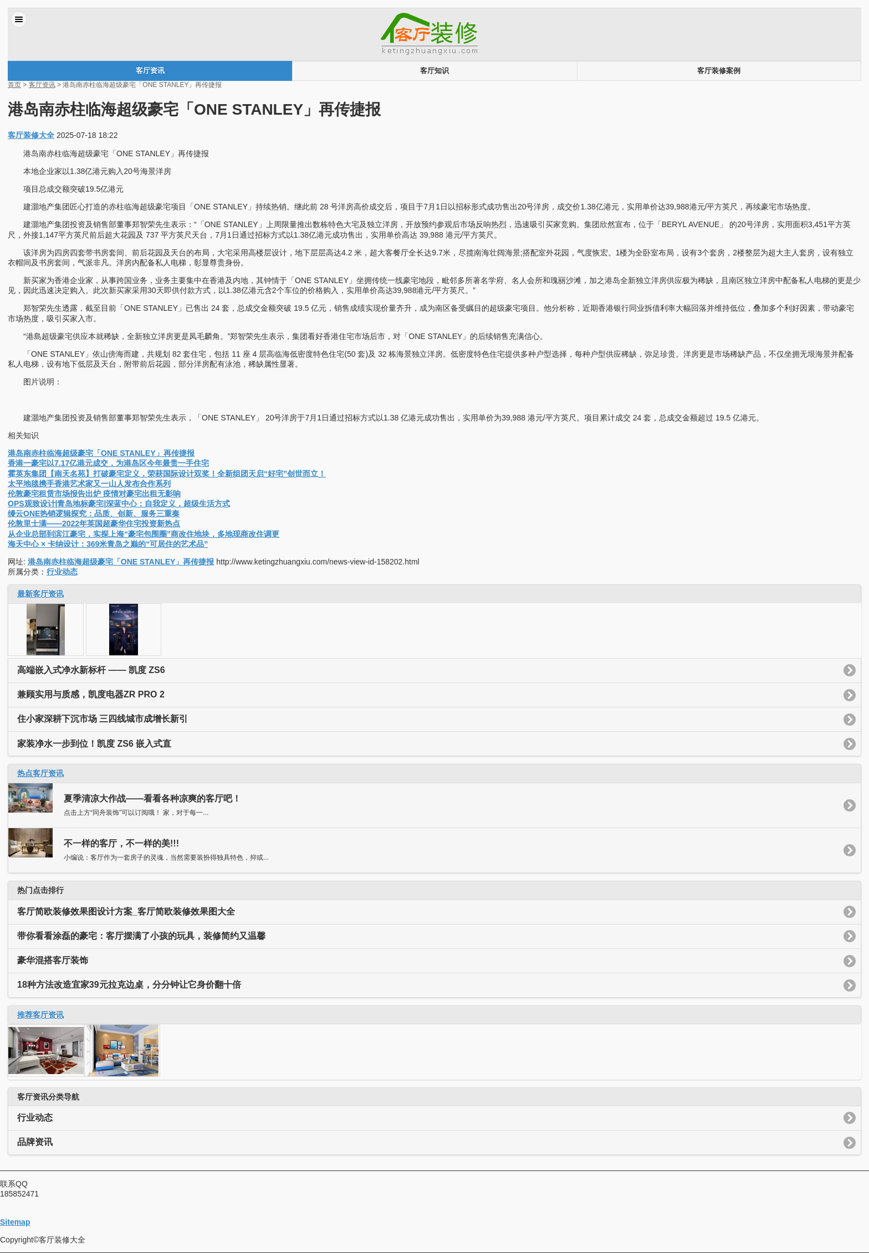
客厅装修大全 (31, 135)
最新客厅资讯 (40, 593)
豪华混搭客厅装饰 (52, 960)
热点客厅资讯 (40, 773)
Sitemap (15, 1222)
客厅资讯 (150, 71)
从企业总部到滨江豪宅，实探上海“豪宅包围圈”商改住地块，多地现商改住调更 (143, 534)
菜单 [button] (19, 19)
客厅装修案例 (718, 71)
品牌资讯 (35, 1142)
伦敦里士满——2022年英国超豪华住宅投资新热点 (94, 523)
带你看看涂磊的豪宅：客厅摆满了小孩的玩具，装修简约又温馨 (141, 936)
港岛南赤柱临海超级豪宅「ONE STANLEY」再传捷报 (101, 453)
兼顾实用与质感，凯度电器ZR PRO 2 (91, 694)
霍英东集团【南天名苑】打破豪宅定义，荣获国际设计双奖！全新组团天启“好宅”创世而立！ (167, 473)
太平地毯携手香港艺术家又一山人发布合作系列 (89, 483)
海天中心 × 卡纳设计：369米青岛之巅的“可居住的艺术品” (108, 544)
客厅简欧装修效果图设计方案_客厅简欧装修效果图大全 (126, 911)
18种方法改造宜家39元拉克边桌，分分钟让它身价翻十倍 (129, 984)
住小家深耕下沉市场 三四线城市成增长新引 (102, 718)
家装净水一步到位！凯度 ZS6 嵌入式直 (94, 743)
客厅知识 (434, 71)
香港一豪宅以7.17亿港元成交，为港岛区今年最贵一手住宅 (108, 463)
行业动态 (62, 571)
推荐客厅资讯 (40, 1014)
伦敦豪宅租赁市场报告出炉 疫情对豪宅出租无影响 (94, 493)
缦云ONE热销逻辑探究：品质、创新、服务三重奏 (94, 513)
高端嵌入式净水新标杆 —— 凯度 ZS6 (91, 670)
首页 (14, 85)
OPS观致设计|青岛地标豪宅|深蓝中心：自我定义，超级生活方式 (119, 503)
